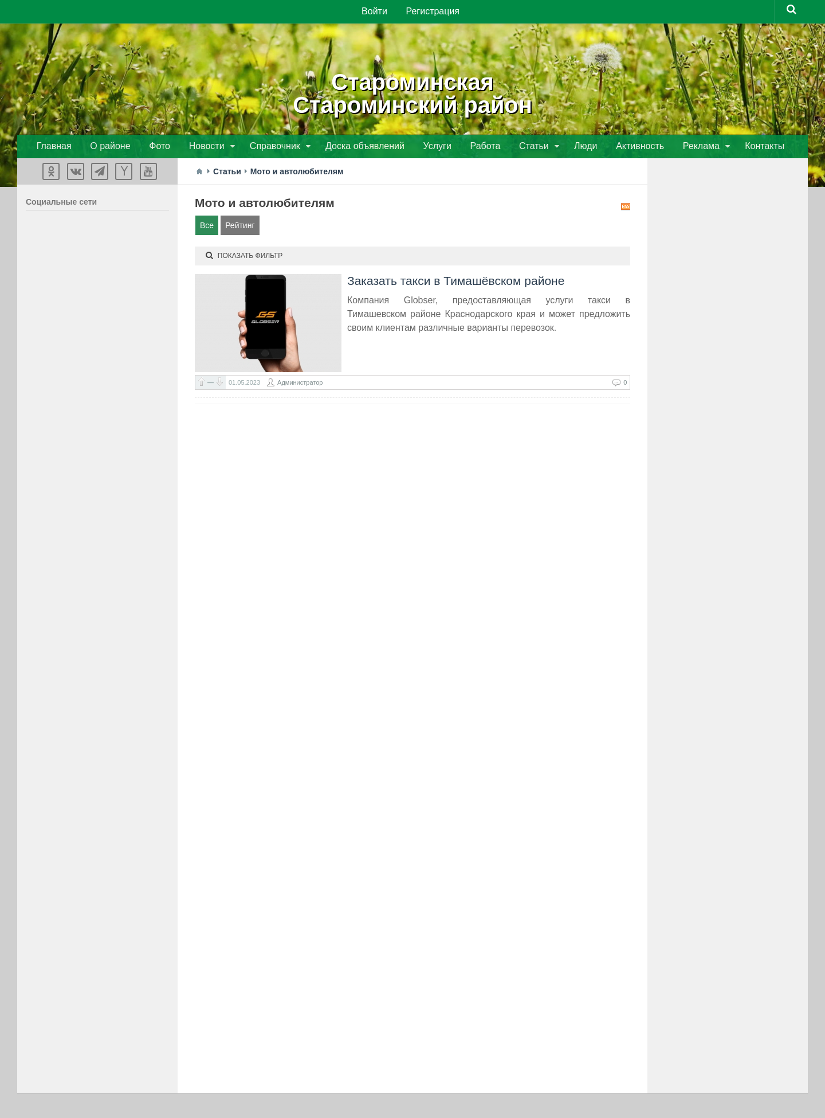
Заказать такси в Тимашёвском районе (455, 282)
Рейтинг (239, 227)
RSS (625, 208)
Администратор (300, 384)
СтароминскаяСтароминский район (412, 91)
